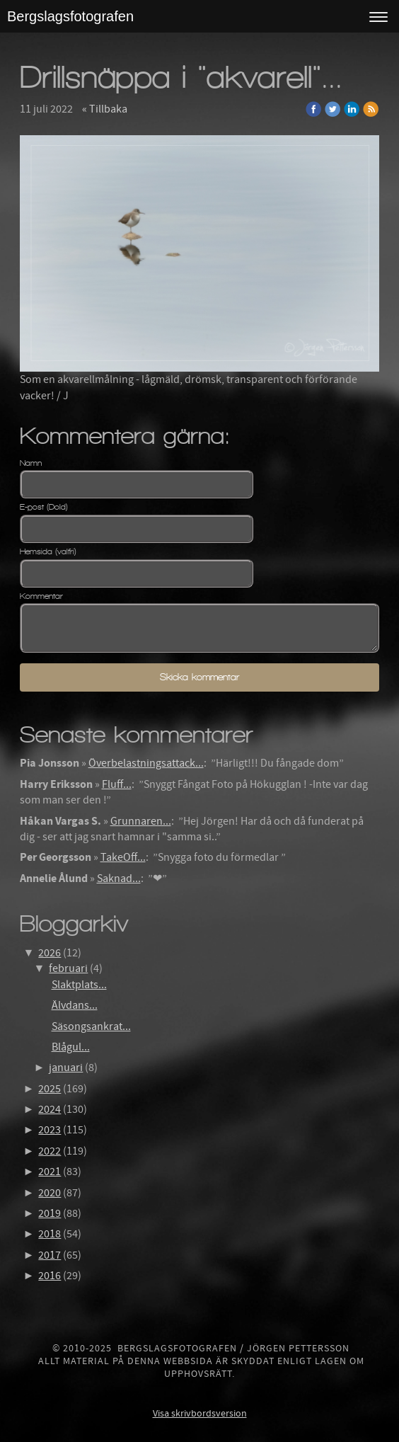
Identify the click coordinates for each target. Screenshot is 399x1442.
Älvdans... (75, 1005)
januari (66, 1067)
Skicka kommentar (199, 677)
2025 (49, 1089)
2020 (49, 1193)
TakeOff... (123, 857)
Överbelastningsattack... (146, 763)
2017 (49, 1255)
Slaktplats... (79, 985)
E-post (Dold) (44, 507)
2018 (49, 1234)
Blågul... (71, 1047)
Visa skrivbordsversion (200, 1413)
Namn (31, 463)
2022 (49, 1151)
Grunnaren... (140, 821)
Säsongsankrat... (91, 1026)
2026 (49, 953)
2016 (49, 1276)
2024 (49, 1109)
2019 (49, 1213)
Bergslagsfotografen (70, 16)
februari (68, 968)
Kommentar (41, 596)
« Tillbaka (104, 109)
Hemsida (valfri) (48, 551)
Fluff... (117, 784)
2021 (49, 1172)
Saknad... (119, 878)
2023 (49, 1130)
